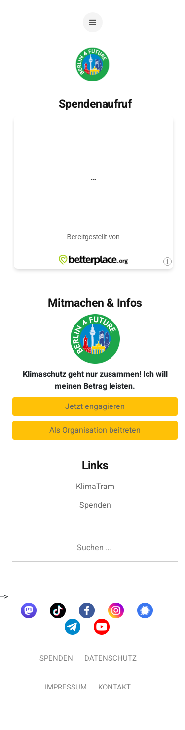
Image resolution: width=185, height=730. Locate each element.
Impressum (66, 687)
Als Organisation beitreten (95, 430)
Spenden (95, 505)
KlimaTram (95, 486)
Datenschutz (110, 658)
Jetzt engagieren (95, 406)
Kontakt (114, 687)
